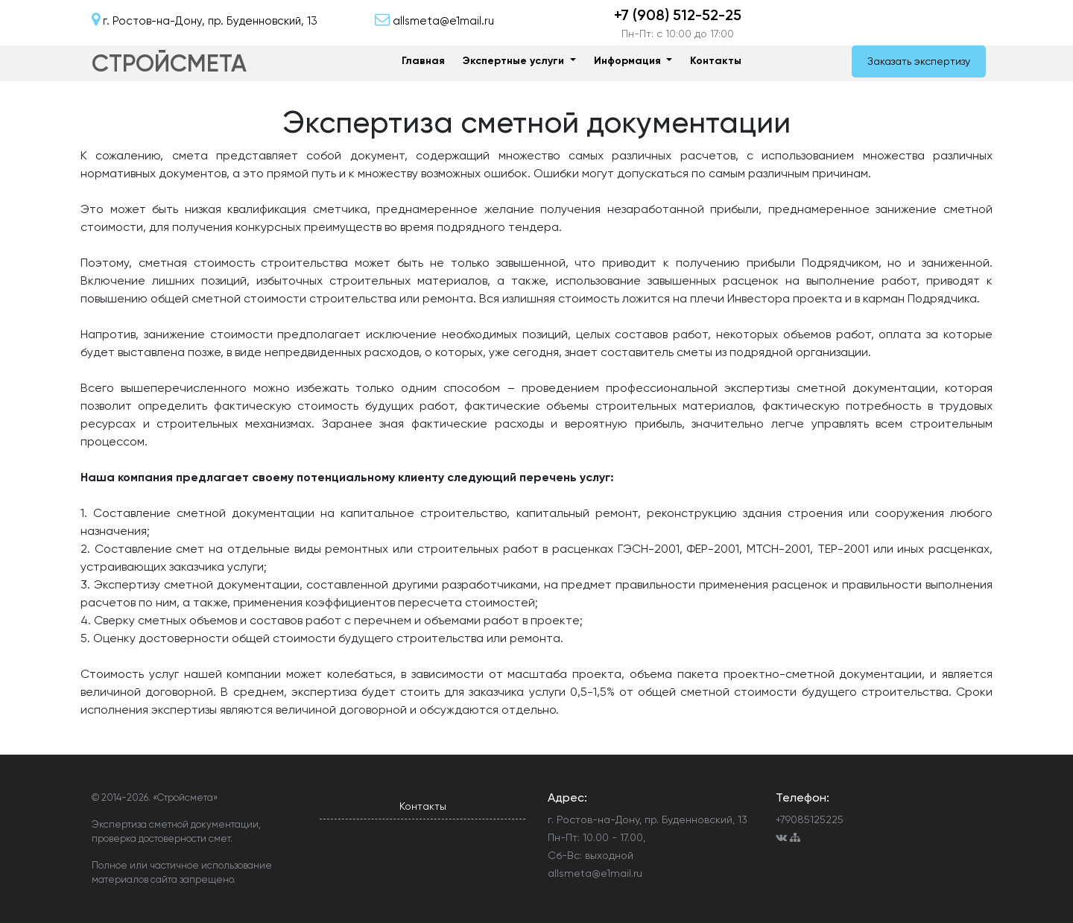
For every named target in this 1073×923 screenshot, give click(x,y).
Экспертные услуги (515, 60)
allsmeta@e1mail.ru (595, 873)
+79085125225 (809, 819)
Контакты (715, 60)
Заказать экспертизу (918, 61)
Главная (423, 60)
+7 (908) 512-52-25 (677, 15)
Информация (629, 60)
